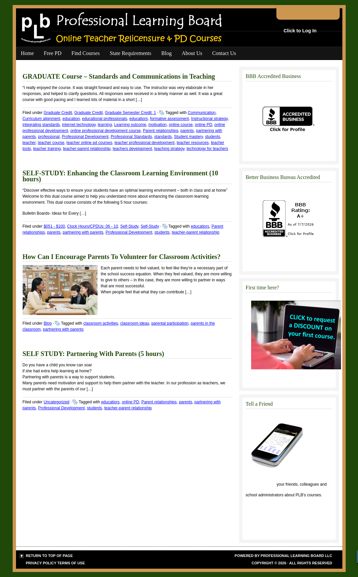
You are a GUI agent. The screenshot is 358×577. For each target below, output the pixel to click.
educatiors (138, 118)
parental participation (169, 323)
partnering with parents (83, 232)
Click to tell (260, 484)
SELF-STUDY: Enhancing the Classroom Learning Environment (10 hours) (120, 176)
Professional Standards (131, 136)
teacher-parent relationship (87, 148)
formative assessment (169, 118)
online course (180, 124)
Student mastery (188, 136)
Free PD (53, 53)
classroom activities (100, 323)
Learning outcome (130, 124)
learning (105, 124)
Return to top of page (49, 556)
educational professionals (104, 118)
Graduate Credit (58, 112)
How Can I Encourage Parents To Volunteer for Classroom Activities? (122, 256)
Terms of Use (71, 563)
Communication (201, 112)
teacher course (51, 142)
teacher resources (193, 142)
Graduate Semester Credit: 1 (130, 112)
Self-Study (129, 226)
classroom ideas (134, 323)
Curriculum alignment (41, 118)
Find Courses (86, 53)
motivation (158, 124)
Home (27, 53)
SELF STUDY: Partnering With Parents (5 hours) (93, 353)
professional (49, 136)
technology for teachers (207, 148)
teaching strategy (169, 148)
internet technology (79, 124)
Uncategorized (56, 402)
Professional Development (85, 136)
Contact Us (224, 53)
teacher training (47, 148)
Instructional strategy (209, 118)
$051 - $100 (54, 226)
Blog (166, 53)
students (212, 136)
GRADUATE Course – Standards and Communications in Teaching (119, 76)
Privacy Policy (41, 563)
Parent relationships (160, 130)
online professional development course (105, 130)
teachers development (132, 148)
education (71, 118)
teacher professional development (145, 142)
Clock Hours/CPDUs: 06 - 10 (92, 226)
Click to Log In (300, 30)
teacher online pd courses (89, 142)
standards (163, 136)
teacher (29, 142)
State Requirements (130, 53)
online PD (203, 124)
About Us (191, 53)
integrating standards (41, 124)
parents (187, 130)
